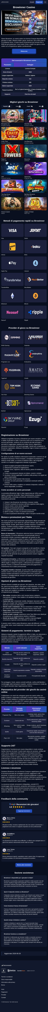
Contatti (3, 997)
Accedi (32, 2)
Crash (30, 106)
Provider (3, 994)
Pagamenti (4, 992)
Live (18, 106)
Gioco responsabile (6, 979)
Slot (41, 106)
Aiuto (2, 989)
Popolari (6, 106)
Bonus (3, 985)
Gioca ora (24, 51)
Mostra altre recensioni (24, 865)
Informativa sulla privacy (8, 982)
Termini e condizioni (7, 976)
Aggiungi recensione (24, 811)
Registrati (39, 2)
